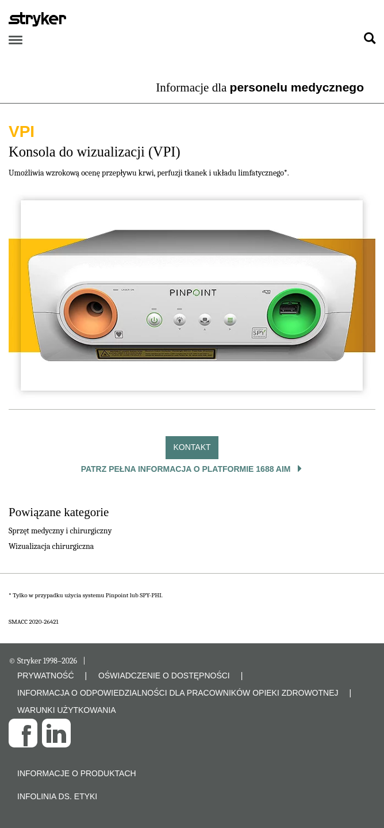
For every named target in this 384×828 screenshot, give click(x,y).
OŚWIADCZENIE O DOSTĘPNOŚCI (164, 675)
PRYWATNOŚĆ (45, 675)
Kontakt (191, 447)
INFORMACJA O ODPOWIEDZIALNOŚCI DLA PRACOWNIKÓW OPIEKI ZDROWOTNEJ (178, 692)
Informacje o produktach (76, 773)
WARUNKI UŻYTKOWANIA (66, 710)
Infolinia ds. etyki (57, 796)
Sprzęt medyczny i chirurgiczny (60, 531)
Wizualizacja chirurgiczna (51, 546)
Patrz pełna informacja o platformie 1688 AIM (187, 469)
